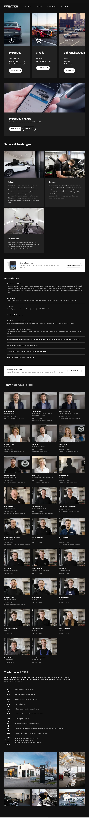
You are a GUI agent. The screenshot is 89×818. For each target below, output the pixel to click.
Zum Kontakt (75, 371)
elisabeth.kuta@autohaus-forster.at (14, 451)
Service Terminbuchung (17, 64)
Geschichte (52, 6)
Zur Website (16, 70)
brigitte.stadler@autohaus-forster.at (69, 482)
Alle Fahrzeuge (72, 64)
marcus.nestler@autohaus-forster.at (14, 513)
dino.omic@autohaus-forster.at (40, 451)
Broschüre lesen (73, 265)
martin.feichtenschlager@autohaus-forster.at (17, 544)
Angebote (70, 70)
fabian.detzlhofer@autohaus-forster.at (15, 482)
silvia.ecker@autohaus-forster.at (41, 482)
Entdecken (15, 129)
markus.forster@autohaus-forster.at (14, 418)
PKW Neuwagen (17, 58)
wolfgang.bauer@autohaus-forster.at (14, 604)
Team (40, 6)
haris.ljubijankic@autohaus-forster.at (69, 544)
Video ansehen (29, 128)
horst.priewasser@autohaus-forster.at (42, 513)
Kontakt (65, 6)
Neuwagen (44, 58)
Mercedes (72, 61)
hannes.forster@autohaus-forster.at (42, 420)
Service (29, 6)
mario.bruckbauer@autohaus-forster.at (69, 418)
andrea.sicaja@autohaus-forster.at (68, 451)
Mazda (72, 58)
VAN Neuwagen (17, 61)
